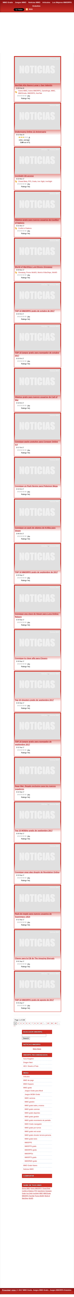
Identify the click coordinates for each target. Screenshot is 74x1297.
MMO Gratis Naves (30, 1165)
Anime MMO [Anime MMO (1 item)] (26, 1188)
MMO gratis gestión (32, 1117)
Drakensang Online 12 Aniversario (30, 132)
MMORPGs (29, 1154)
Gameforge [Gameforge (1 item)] (41, 1191)
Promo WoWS (31, 272)
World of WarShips (44, 272)
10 (41, 1023)
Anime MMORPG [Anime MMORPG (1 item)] (36, 1188)
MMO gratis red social (33, 1131)
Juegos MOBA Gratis (32, 1094)
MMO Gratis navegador (33, 1124)
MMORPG (31, 93)
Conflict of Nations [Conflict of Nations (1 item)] (28, 1191)
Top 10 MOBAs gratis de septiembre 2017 (33, 831)
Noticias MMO (34, 2)
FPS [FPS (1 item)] (35, 1191)
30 (52, 1023)
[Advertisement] (37, 33)
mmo (14, 1290)
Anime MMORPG (34, 91)
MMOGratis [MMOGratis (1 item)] (47, 1193)
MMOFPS (28, 1143)
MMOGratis (22, 93)
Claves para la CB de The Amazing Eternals (34, 958)
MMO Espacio (28, 1084)
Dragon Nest (27, 1062)
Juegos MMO (20, 2)
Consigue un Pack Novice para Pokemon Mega (36, 486)
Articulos (44, 149)
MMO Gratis (8, 2)
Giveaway (21, 272)
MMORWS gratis (31, 1161)
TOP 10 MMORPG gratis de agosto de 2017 (34, 1000)
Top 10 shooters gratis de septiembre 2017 (34, 700)
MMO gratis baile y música (34, 1106)
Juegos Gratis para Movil (34, 1091)
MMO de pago (28, 1080)
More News (37, 1049)
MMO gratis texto (31, 1139)
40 (55, 1023)
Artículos (46, 2)
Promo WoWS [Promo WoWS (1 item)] (39, 1196)
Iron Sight (41, 181)
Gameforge (46, 91)
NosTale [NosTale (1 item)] (31, 1196)
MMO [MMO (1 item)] (41, 1193)
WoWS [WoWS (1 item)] (31, 1198)
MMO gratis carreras (32, 1109)
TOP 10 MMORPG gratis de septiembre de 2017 (36, 572)
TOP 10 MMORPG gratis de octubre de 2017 (35, 311)
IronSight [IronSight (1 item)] (36, 1193)
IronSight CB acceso (24, 176)
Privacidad (6, 1290)
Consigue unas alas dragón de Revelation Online (37, 872)
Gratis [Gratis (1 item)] (24, 1193)
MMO (53, 91)
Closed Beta (22, 181)
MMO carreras (30, 1098)
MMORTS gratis (30, 1157)
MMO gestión (29, 1102)
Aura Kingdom (28, 1059)
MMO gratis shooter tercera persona (38, 1135)
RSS (31, 9)
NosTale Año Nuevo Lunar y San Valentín (33, 85)
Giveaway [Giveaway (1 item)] (48, 1191)
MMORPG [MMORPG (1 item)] (25, 1196)
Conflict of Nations (25, 228)
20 (48, 1023)
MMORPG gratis (31, 1150)
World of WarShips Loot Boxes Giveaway (33, 267)
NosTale (39, 93)
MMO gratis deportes (32, 1113)
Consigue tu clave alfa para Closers (31, 658)
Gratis (34, 181)
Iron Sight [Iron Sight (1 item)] (29, 1193)
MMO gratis (27, 1088)
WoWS (54, 272)
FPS (29, 181)
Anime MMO (22, 91)
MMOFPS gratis (30, 1146)
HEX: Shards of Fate (30, 1066)
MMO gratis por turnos (33, 1128)
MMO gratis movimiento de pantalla (38, 1120)
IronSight (48, 181)
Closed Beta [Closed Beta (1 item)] (46, 1188)
